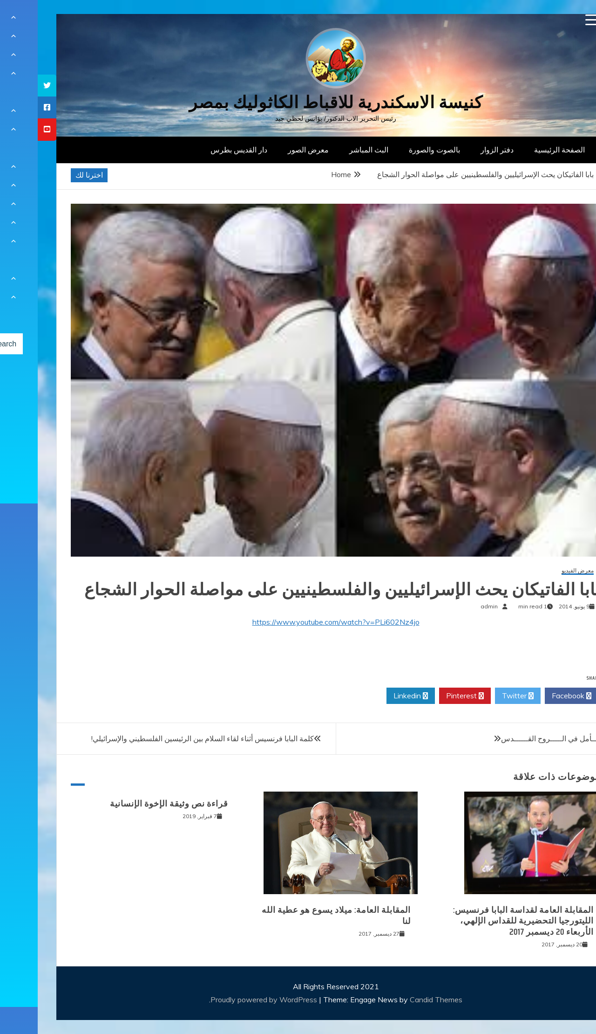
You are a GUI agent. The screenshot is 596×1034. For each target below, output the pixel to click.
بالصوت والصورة (396, 149)
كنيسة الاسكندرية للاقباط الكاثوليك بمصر (298, 102)
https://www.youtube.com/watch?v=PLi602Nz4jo (298, 622)
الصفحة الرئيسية (521, 149)
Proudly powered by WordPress (227, 999)
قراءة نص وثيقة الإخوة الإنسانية (131, 803)
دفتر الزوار (459, 149)
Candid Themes (398, 999)
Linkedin (373, 696)
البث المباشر (331, 149)
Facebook (534, 696)
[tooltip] (9, 86)
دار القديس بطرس (201, 149)
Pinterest (427, 696)
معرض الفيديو (540, 571)
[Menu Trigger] (553, 20)
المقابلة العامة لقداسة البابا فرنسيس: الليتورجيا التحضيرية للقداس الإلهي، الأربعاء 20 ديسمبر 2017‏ (485, 920)
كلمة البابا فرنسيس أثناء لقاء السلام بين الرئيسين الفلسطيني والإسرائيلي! (165, 738)
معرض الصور (270, 149)
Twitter (480, 696)
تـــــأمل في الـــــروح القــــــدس (515, 738)
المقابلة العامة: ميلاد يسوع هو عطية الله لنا (298, 915)
